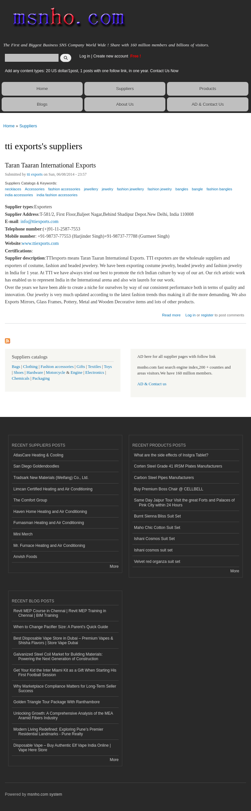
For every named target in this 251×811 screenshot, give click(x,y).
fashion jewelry (160, 189)
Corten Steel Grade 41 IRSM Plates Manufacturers (178, 466)
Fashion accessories (57, 366)
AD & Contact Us (208, 104)
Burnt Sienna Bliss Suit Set (157, 516)
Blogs (42, 104)
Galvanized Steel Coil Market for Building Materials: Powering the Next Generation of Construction (58, 656)
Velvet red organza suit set (157, 561)
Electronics (94, 372)
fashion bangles (219, 189)
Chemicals (21, 378)
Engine (76, 372)
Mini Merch (23, 534)
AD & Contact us (151, 384)
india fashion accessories (57, 195)
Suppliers (125, 88)
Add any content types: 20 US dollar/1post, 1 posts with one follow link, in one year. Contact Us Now (91, 71)
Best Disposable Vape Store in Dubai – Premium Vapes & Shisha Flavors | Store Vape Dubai (63, 640)
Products (207, 88)
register (207, 315)
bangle (197, 189)
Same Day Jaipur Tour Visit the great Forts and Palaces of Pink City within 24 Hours (184, 502)
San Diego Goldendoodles (36, 466)
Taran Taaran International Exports (50, 165)
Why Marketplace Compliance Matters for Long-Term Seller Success (64, 688)
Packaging (41, 378)
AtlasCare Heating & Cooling (38, 455)
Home (42, 88)
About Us (125, 104)
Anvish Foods (25, 556)
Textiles (94, 366)
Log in (84, 56)
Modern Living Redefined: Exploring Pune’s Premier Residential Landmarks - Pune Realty (58, 731)
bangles (182, 189)
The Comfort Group (30, 500)
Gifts (80, 366)
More (114, 566)
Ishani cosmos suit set (153, 550)
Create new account (111, 56)
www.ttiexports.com (40, 243)
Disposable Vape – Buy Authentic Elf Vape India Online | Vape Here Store (62, 747)
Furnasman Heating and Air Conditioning (48, 522)
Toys (108, 366)
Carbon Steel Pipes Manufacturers (164, 477)
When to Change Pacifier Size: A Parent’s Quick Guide (60, 627)
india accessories (19, 195)
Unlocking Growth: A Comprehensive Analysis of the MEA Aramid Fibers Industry (63, 715)
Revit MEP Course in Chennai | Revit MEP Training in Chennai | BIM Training (59, 613)
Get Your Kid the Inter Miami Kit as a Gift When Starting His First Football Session (64, 672)
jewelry (107, 189)
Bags (16, 366)
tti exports (34, 174)
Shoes (19, 372)
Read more (171, 314)
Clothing (30, 366)
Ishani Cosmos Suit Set (154, 538)
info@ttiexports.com (40, 221)
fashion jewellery (130, 189)
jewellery (91, 189)
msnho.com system (44, 794)
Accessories (34, 189)
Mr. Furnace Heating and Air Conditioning (49, 545)
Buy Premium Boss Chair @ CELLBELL (168, 489)
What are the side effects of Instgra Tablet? (171, 455)
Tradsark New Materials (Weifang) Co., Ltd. (51, 477)
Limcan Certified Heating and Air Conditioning (52, 489)
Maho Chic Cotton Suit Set (157, 527)
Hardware (34, 372)
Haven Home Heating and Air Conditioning (50, 511)
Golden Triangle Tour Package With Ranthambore (56, 702)
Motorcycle (55, 372)
